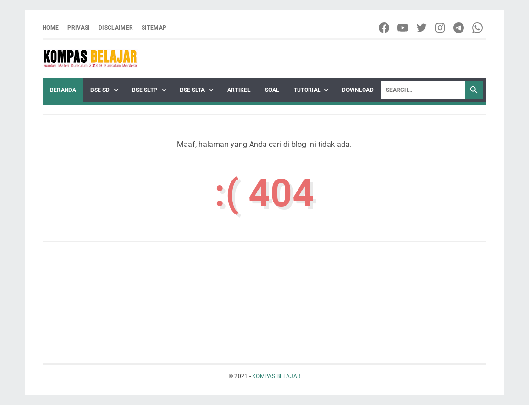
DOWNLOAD (358, 90)
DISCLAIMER (116, 27)
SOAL (272, 90)
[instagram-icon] (440, 27)
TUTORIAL (307, 90)
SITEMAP (154, 27)
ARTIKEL (239, 90)
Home (51, 27)
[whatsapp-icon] (478, 27)
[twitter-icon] (422, 27)
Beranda (63, 90)
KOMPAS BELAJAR (276, 376)
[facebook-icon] (384, 27)
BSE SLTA (193, 90)
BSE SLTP (145, 90)
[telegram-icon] (459, 27)
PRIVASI (78, 27)
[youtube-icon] (403, 27)
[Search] (423, 90)
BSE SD (100, 90)
